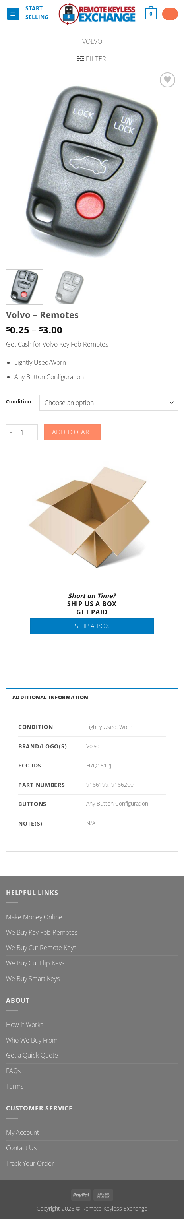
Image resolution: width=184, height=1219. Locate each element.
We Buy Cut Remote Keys (41, 947)
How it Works (24, 1024)
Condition (18, 402)
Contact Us (21, 1147)
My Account (22, 1132)
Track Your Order (30, 1163)
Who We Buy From (32, 1040)
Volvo (92, 41)
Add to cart (72, 432)
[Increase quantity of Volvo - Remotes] (33, 432)
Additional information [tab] (50, 697)
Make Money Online (34, 917)
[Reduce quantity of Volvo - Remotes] (10, 432)
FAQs (13, 1070)
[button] (13, 14)
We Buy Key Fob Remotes (41, 932)
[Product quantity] (21, 432)
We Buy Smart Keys (33, 978)
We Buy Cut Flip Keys (35, 963)
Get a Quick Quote (32, 1055)
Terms (14, 1086)
